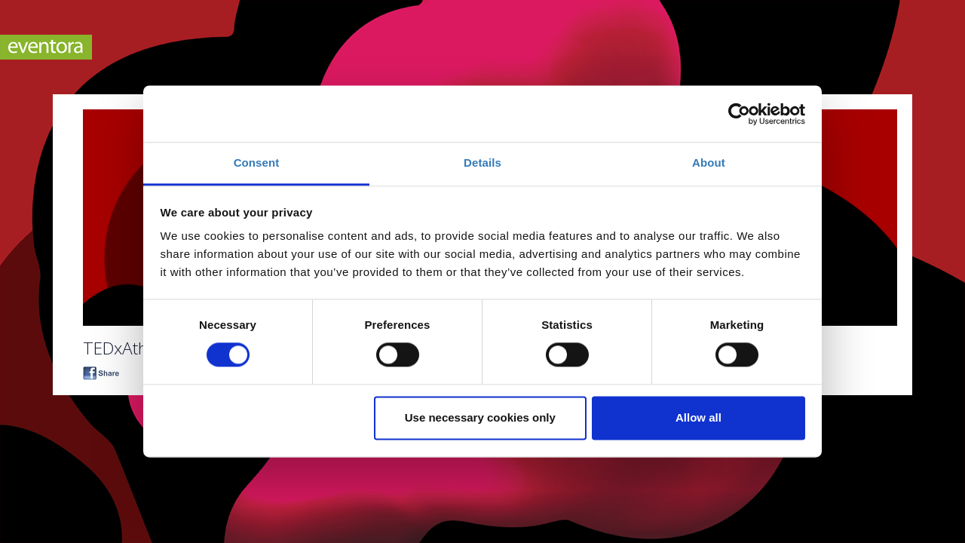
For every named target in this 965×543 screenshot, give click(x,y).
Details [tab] (482, 162)
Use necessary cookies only (480, 417)
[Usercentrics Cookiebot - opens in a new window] (739, 114)
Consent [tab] (257, 162)
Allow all (698, 417)
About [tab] (708, 162)
